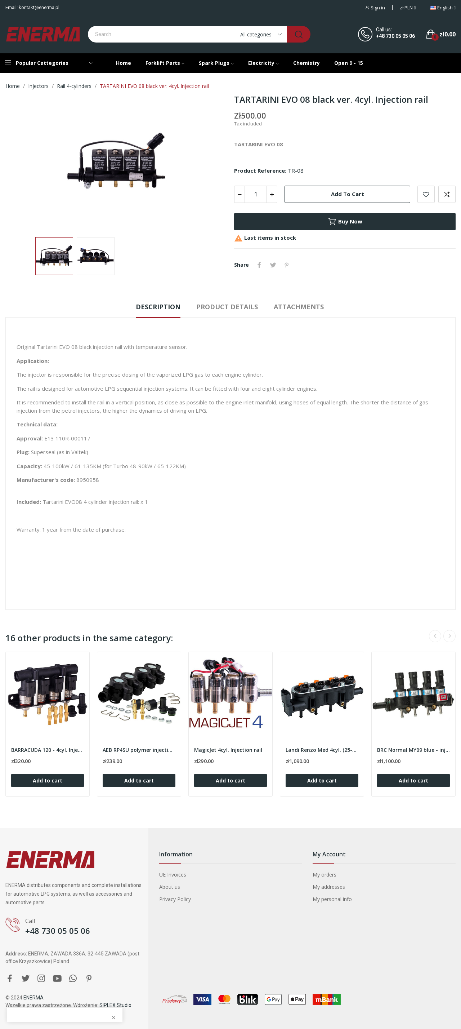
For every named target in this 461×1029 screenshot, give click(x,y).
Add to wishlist (426, 194)
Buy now (345, 221)
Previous (435, 636)
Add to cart (347, 194)
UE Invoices (172, 874)
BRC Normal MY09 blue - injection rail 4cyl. (413, 749)
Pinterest (287, 265)
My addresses (329, 886)
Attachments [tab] (299, 306)
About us (169, 886)
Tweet (273, 265)
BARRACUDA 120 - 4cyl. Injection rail (47, 749)
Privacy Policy (175, 899)
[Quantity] (256, 194)
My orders (324, 874)
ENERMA (33, 998)
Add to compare (447, 194)
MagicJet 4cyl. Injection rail (228, 749)
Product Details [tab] (227, 306)
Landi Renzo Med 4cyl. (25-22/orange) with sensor (322, 749)
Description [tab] (158, 306)
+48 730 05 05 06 (395, 36)
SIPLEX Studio (115, 1005)
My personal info (332, 899)
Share (259, 265)
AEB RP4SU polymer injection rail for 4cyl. (139, 749)
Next (449, 636)
